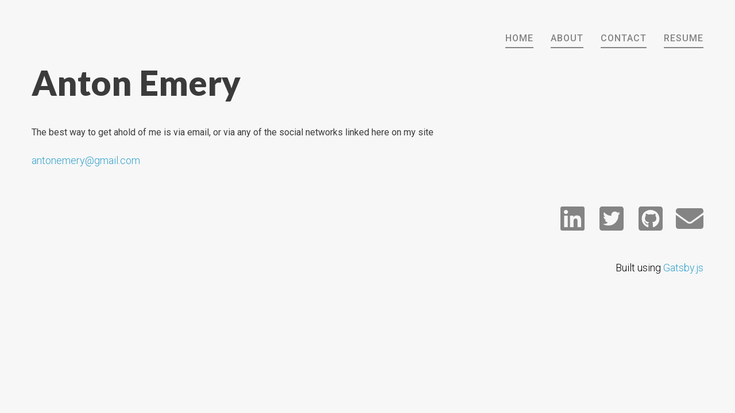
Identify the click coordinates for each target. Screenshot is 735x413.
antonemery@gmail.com (86, 160)
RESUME (683, 38)
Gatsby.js (683, 268)
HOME (519, 38)
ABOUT (567, 38)
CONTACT (624, 38)
